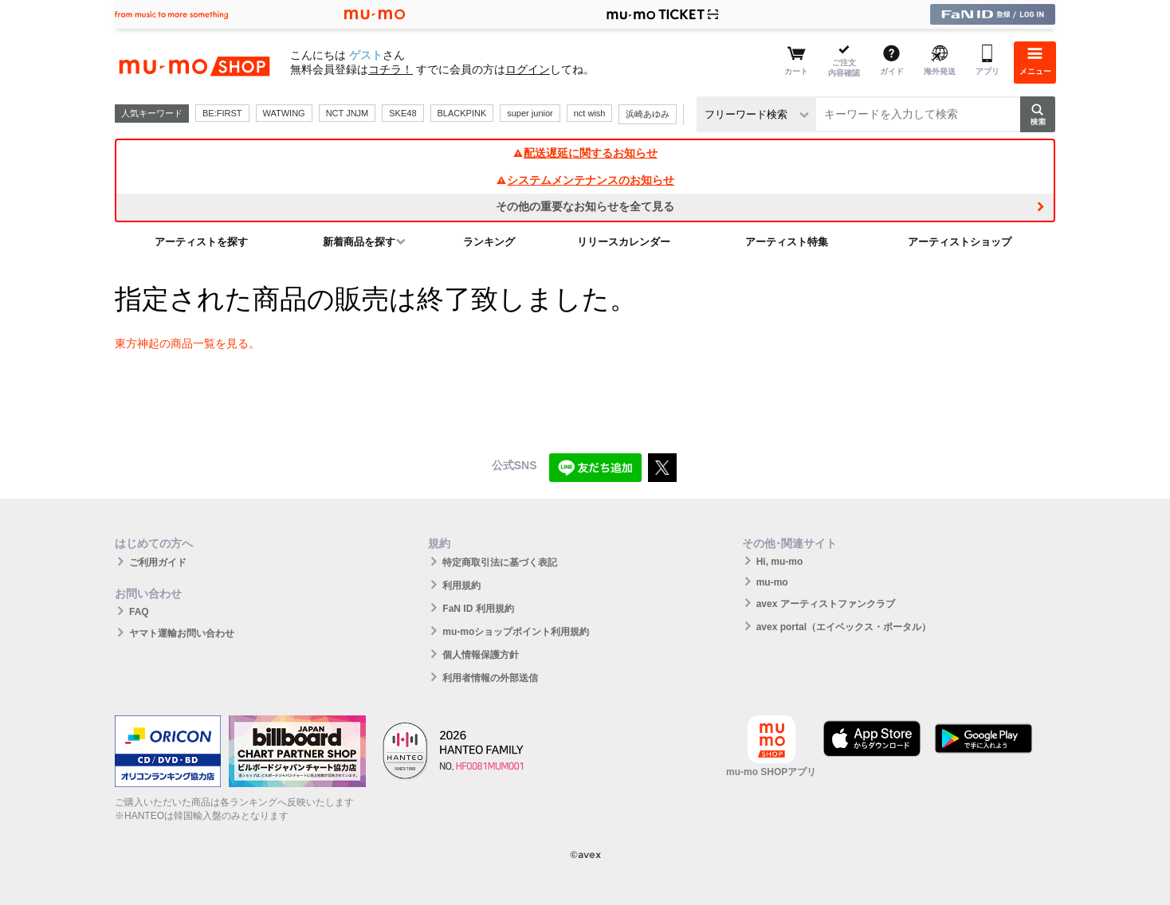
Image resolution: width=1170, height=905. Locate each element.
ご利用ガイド (157, 562)
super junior (529, 113)
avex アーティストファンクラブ (825, 603)
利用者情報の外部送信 (490, 678)
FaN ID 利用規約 (477, 608)
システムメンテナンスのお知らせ (585, 180)
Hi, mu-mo (779, 561)
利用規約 (461, 585)
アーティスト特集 (786, 242)
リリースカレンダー (623, 242)
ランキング (489, 242)
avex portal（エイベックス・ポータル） (843, 627)
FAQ (139, 611)
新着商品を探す (359, 242)
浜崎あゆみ (647, 114)
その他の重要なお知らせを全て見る (585, 206)
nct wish (590, 113)
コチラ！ (390, 69)
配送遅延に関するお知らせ (585, 153)
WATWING (284, 113)
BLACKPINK (462, 113)
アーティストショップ (959, 242)
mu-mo (772, 582)
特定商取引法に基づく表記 (499, 562)
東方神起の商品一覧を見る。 (187, 343)
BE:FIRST (222, 113)
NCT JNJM (347, 113)
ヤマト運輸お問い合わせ (181, 633)
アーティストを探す (201, 242)
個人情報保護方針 (480, 654)
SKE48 (402, 113)
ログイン (527, 69)
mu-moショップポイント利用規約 (515, 631)
